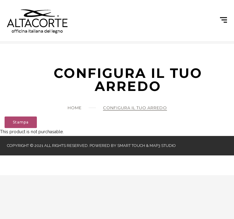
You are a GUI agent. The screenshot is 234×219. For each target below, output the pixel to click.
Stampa (21, 122)
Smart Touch (131, 145)
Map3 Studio (163, 145)
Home (75, 107)
